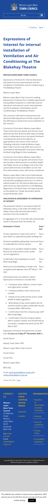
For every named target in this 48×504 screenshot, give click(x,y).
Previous (33, 27)
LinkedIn (21, 416)
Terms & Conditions (38, 423)
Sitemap (37, 416)
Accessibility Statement (39, 440)
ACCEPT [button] (32, 500)
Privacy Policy (37, 431)
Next (41, 27)
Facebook (22, 412)
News (18, 380)
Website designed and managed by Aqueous (24, 462)
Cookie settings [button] (19, 500)
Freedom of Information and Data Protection (39, 405)
